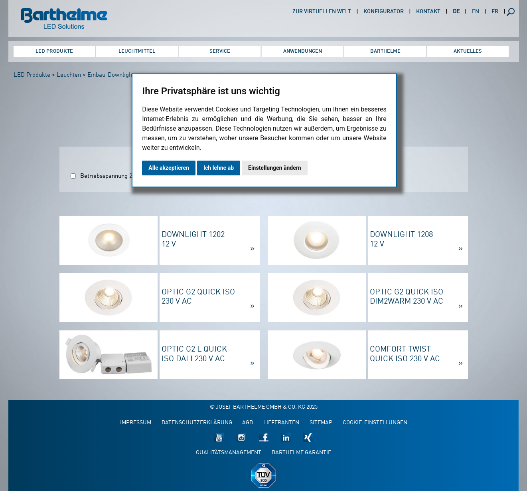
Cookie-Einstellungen (375, 422)
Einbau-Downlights (112, 75)
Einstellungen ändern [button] (274, 168)
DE (456, 11)
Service (219, 51)
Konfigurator (383, 11)
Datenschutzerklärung (197, 422)
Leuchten (69, 75)
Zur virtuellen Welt (321, 11)
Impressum (135, 422)
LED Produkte (54, 51)
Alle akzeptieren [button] (168, 168)
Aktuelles (468, 51)
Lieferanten (281, 422)
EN (475, 11)
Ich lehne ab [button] (218, 168)
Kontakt (428, 11)
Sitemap (321, 422)
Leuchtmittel (136, 51)
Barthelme (385, 51)
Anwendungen (302, 51)
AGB (247, 422)
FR (494, 11)
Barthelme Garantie (301, 452)
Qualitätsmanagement (228, 452)
